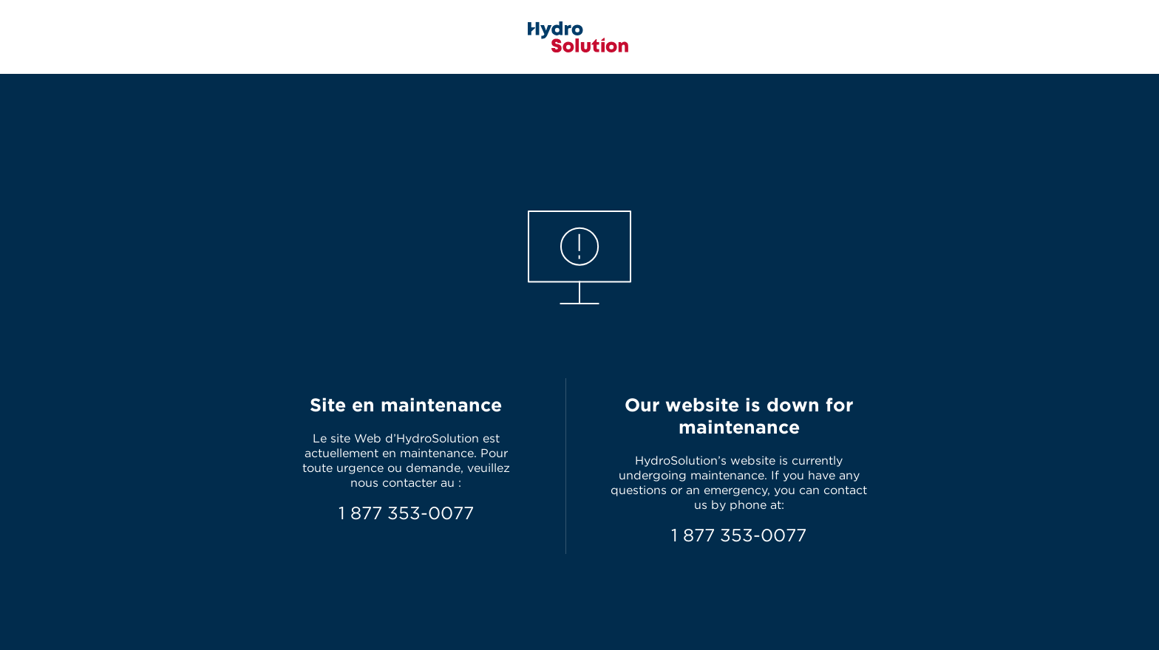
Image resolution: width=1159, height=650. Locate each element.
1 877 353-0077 (406, 513)
